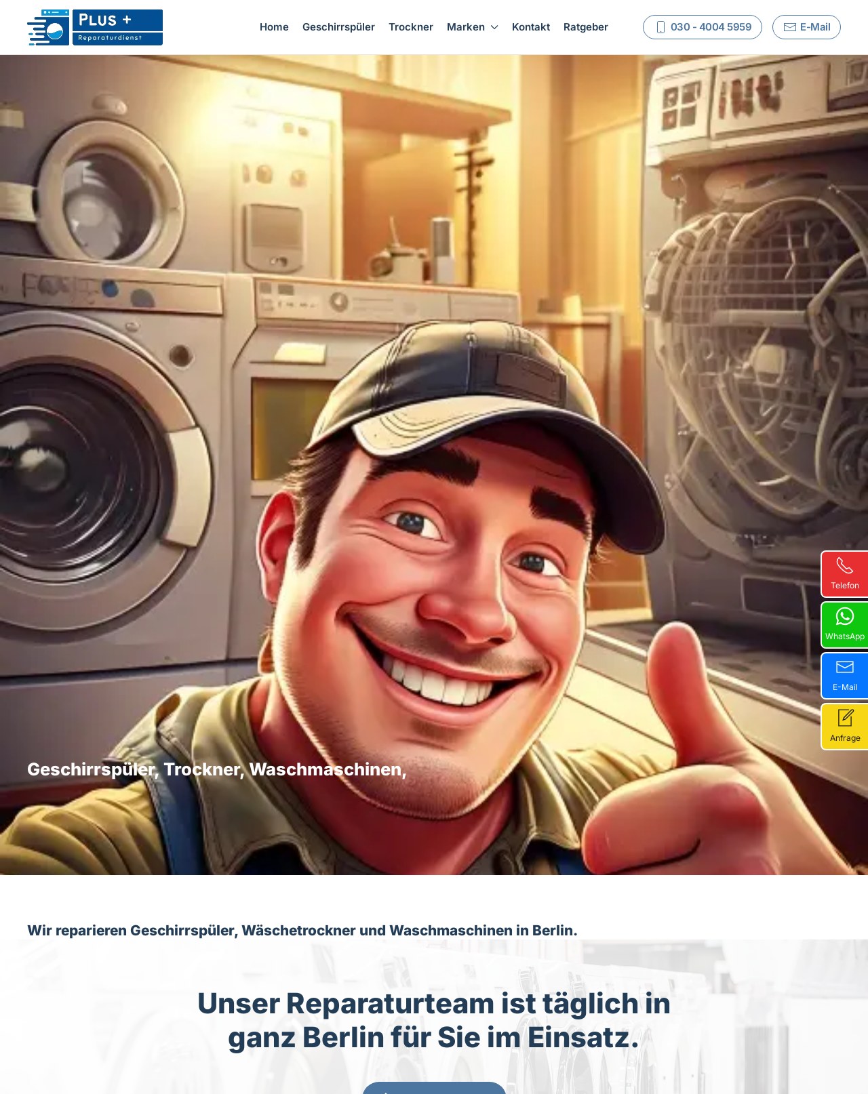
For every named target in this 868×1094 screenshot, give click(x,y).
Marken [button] (472, 26)
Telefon (845, 573)
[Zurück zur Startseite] (95, 27)
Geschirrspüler (338, 26)
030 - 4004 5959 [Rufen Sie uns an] (703, 27)
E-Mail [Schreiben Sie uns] (806, 27)
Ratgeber (586, 26)
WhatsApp (845, 624)
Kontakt (531, 26)
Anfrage (845, 725)
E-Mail (845, 674)
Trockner (411, 26)
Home (274, 26)
